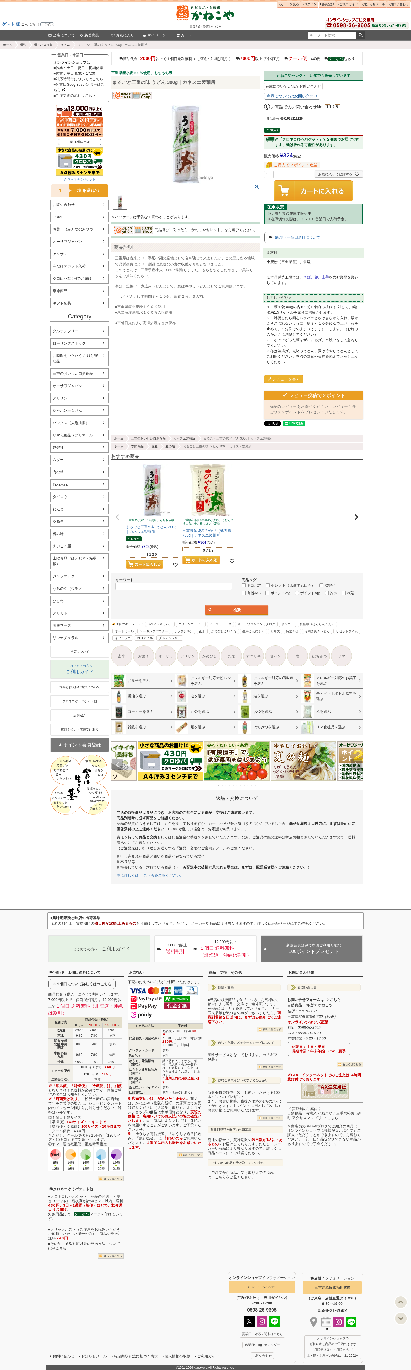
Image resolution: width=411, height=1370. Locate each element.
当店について (61, 35)
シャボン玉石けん (67, 410)
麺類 (23, 45)
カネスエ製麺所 (184, 438)
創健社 (58, 447)
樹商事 (58, 521)
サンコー (287, 624)
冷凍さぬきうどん (317, 631)
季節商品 (60, 291)
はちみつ (319, 656)
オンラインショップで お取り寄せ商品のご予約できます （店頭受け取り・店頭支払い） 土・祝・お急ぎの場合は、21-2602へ (333, 1347)
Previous (117, 764)
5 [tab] (233, 785)
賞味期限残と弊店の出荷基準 (230, 1130)
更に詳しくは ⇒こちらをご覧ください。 (150, 875)
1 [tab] (219, 785)
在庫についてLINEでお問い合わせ (293, 86)
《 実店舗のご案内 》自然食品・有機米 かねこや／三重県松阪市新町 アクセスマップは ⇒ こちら (324, 1113)
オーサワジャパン (67, 241)
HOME (58, 217)
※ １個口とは (79, 142)
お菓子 (143, 656)
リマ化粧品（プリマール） (75, 435)
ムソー (58, 460)
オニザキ (253, 656)
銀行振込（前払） (135, 1080)
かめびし (209, 656)
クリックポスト (63, 1229)
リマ (341, 656)
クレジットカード (141, 1050)
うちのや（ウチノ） (69, 588)
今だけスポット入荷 (69, 266)
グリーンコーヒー (190, 624)
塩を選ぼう (75, 190)
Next (356, 764)
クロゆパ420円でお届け (72, 278)
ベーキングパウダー (154, 631)
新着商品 (89, 35)
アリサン (60, 254)
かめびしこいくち (223, 631)
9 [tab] (248, 785)
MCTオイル (145, 638)
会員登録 (328, 4)
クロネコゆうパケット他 (71, 1189)
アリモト (60, 613)
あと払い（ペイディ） (144, 1087)
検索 (360, 35)
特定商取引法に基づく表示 (136, 1356)
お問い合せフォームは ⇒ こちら (314, 1000)
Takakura (60, 484)
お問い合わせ (399, 4)
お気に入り (122, 35)
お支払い (136, 972)
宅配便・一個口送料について (296, 237)
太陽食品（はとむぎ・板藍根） (75, 561)
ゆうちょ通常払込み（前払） (143, 1071)
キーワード (124, 580)
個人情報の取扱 (177, 1356)
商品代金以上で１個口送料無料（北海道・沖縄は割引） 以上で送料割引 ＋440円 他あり (236, 58)
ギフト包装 (62, 303)
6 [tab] (237, 785)
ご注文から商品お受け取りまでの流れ (237, 1163)
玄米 (202, 631)
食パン (275, 656)
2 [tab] (222, 785)
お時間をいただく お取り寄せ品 (75, 358)
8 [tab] (244, 785)
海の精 (58, 472)
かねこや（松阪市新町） (155, 1103)
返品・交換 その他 (225, 972)
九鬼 (231, 656)
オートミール (124, 631)
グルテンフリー (65, 331)
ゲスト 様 (11, 24)
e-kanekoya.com (261, 1287)
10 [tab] (252, 785)
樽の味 (58, 534)
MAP (330, 1016)
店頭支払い (137, 1092)
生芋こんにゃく (253, 631)
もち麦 (275, 631)
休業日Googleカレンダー (262, 1345)
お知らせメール (374, 4)
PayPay (134, 1055)
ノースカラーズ (220, 624)
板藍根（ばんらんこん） (317, 624)
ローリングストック (69, 343)
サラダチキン (183, 631)
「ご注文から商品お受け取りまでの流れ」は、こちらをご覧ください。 (242, 1174)
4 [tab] (230, 785)
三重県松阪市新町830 (332, 1287)
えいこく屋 (62, 546)
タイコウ (60, 497)
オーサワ (165, 656)
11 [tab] (255, 785)
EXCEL (342, 1090)
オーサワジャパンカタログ (256, 624)
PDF (326, 1090)
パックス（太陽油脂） (71, 423)
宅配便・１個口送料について (75, 972)
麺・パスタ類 (43, 45)
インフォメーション (262, 1278)
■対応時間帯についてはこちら (78, 79)
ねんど (58, 509)
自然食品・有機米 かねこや (309, 1005)
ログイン (47, 24)
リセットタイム (347, 631)
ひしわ (58, 601)
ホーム (7, 45)
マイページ (154, 35)
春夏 (154, 446)
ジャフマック (64, 576)
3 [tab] (226, 785)
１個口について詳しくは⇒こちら (83, 984)
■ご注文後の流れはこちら (74, 95)
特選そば (292, 631)
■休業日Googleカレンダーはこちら (78, 87)
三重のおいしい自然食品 (73, 373)
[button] (117, 517)
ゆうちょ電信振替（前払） (141, 1062)
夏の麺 (170, 446)
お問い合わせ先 (301, 972)
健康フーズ (62, 625)
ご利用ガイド (348, 4)
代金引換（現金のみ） (144, 1038)
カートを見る (289, 4)
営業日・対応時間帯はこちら (262, 1334)
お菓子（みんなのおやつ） (75, 229)
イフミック (123, 638)
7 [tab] (241, 785)
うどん (65, 45)
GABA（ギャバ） (160, 624)
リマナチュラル (65, 638)
